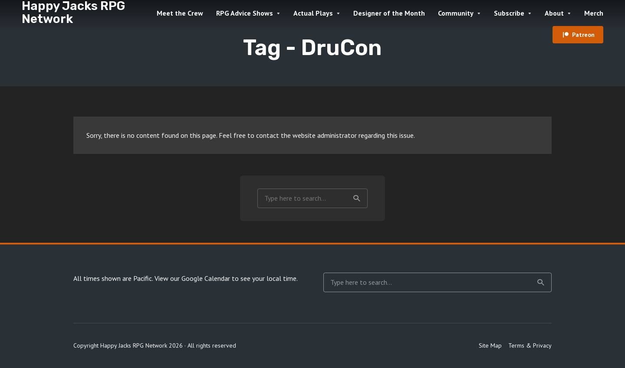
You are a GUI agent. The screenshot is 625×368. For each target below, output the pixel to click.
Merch (593, 13)
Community (456, 13)
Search (357, 198)
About (554, 13)
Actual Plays (313, 13)
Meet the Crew (180, 13)
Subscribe (509, 13)
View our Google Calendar (192, 278)
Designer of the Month (389, 13)
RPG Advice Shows (244, 13)
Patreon (583, 35)
